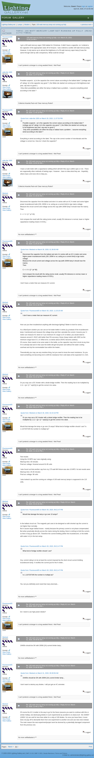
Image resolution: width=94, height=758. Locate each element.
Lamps (19, 24)
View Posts (6, 52)
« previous (84, 24)
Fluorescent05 (7, 37)
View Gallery (6, 54)
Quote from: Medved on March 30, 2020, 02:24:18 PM (39, 413)
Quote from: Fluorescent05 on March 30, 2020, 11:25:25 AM (42, 311)
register (90, 6)
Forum (6, 17)
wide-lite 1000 (7, 72)
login (83, 6)
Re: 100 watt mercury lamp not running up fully (42, 73)
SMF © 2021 (39, 753)
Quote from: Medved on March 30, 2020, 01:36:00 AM (39, 249)
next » (90, 24)
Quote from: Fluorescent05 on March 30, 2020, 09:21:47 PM (42, 510)
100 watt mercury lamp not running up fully (51, 24)
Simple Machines (48, 753)
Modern (27, 24)
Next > (11, 747)
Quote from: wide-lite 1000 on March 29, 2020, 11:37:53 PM (42, 118)
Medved (5, 193)
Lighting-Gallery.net (8, 24)
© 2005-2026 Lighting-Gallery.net (13, 753)
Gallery (18, 17)
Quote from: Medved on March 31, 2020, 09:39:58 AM (39, 673)
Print (90, 747)
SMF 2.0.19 (29, 753)
